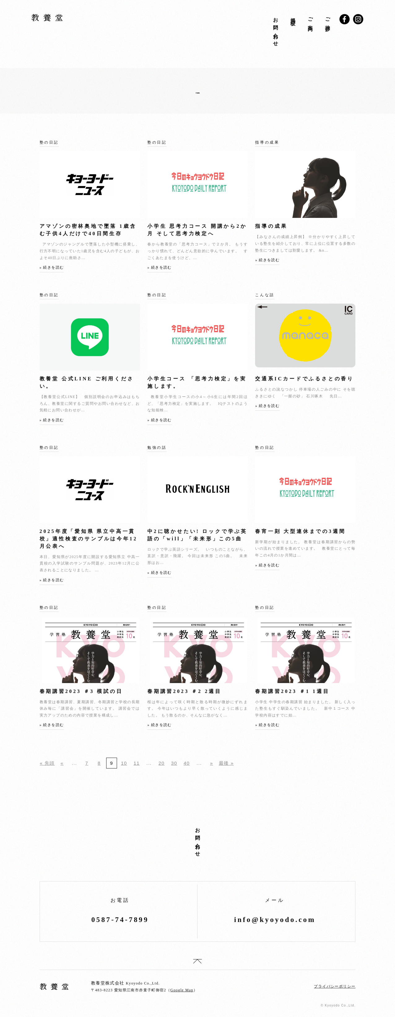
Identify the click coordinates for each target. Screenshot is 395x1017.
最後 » (226, 763)
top (197, 961)
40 (187, 763)
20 (161, 763)
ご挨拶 (327, 19)
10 (124, 763)
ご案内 (310, 19)
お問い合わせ (275, 29)
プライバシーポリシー (334, 986)
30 (174, 763)
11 (136, 763)
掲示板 (292, 16)
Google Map (181, 990)
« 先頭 (47, 763)
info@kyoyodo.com (274, 920)
